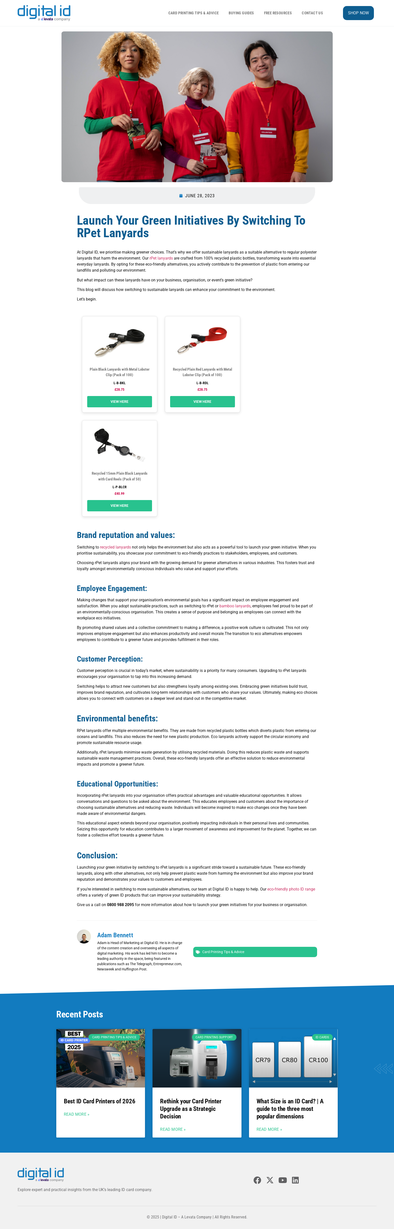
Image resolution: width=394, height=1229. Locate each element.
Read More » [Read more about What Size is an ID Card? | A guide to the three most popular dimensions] (269, 1129)
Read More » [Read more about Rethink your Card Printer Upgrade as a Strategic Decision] (173, 1129)
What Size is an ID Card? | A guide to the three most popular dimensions (290, 1109)
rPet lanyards (161, 258)
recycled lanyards (115, 547)
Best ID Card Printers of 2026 (99, 1101)
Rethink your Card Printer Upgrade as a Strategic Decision (190, 1109)
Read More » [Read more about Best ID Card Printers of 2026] (76, 1114)
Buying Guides (241, 13)
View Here (119, 402)
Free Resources (278, 13)
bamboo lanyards (235, 606)
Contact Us (312, 13)
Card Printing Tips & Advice (193, 13)
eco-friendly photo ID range (291, 889)
